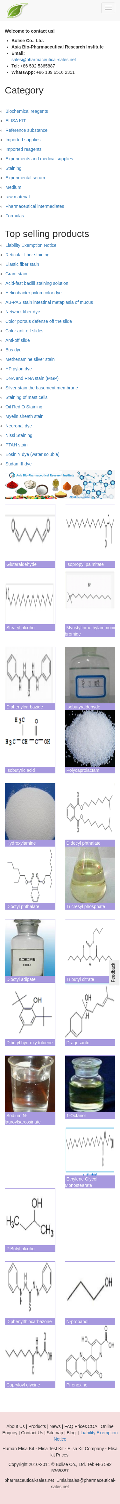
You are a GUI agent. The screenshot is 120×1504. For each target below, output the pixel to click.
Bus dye (13, 349)
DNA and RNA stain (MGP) (32, 378)
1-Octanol (76, 1115)
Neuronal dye (18, 425)
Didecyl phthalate (84, 843)
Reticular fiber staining (27, 254)
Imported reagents (23, 149)
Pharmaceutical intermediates (34, 206)
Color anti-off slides (24, 330)
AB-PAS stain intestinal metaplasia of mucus (49, 302)
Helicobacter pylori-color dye (33, 292)
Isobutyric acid (20, 770)
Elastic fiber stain (22, 264)
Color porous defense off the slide (38, 321)
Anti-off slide (17, 340)
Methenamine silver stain (30, 359)
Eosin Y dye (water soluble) (32, 454)
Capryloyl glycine (23, 1384)
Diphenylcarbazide (24, 706)
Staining (13, 168)
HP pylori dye (18, 368)
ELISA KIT (15, 120)
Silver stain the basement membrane (41, 387)
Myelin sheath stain (24, 416)
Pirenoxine (77, 1384)
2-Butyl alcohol (21, 1248)
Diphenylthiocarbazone (29, 1321)
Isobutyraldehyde (84, 706)
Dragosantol (79, 1042)
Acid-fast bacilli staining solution (36, 283)
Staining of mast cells (26, 397)
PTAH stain (16, 444)
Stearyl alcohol (21, 627)
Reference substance (26, 130)
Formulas (14, 215)
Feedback (113, 972)
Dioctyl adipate (21, 979)
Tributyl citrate (80, 979)
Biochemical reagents (26, 111)
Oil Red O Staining (23, 406)
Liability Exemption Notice (30, 245)
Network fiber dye (22, 311)
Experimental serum (25, 177)
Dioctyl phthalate (22, 906)
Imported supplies (23, 139)
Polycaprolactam (83, 770)
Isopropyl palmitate (85, 564)
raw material (17, 196)
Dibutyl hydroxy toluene (29, 1042)
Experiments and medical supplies (39, 158)
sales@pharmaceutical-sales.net (43, 59)
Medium (13, 187)
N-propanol (77, 1321)
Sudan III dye (18, 463)
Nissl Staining (18, 435)
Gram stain (16, 273)
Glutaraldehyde (21, 564)
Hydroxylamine (21, 843)
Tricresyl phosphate (86, 906)
